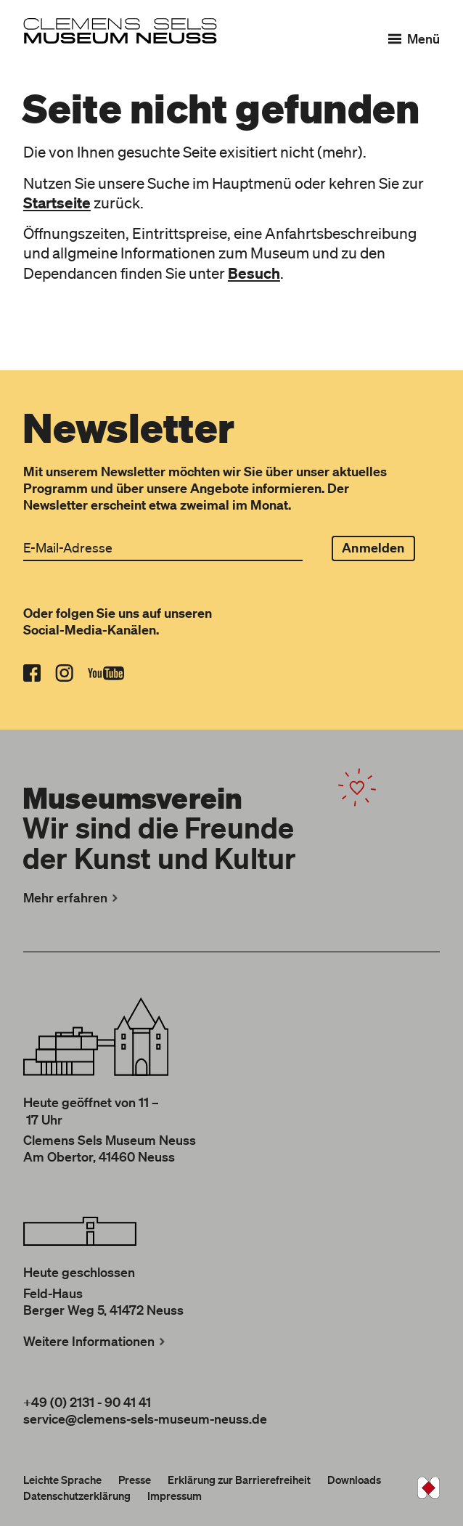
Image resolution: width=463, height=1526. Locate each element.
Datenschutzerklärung (77, 1495)
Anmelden (373, 547)
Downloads (354, 1479)
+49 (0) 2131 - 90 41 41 (87, 1402)
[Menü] (414, 38)
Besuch (254, 273)
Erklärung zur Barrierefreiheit (239, 1479)
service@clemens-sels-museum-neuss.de (145, 1419)
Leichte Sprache (62, 1479)
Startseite (57, 202)
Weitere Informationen (95, 1341)
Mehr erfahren (72, 897)
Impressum (174, 1495)
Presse (134, 1479)
